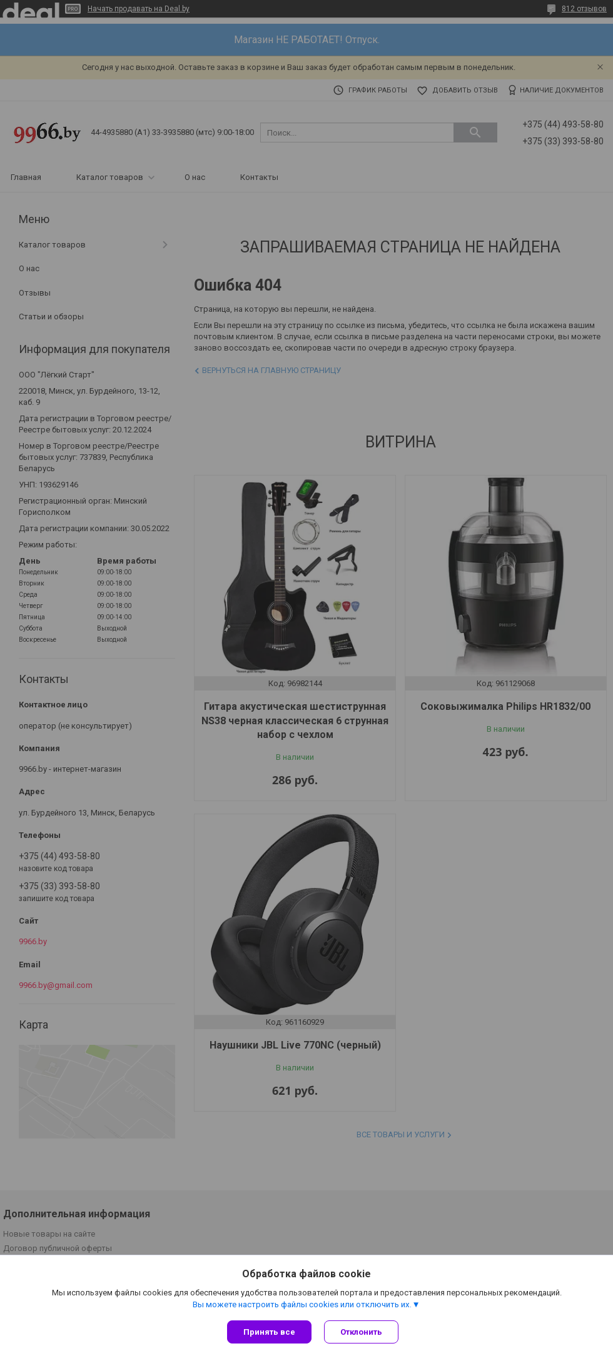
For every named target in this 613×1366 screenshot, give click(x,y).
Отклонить (361, 1332)
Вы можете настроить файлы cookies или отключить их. (302, 1304)
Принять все (269, 1332)
